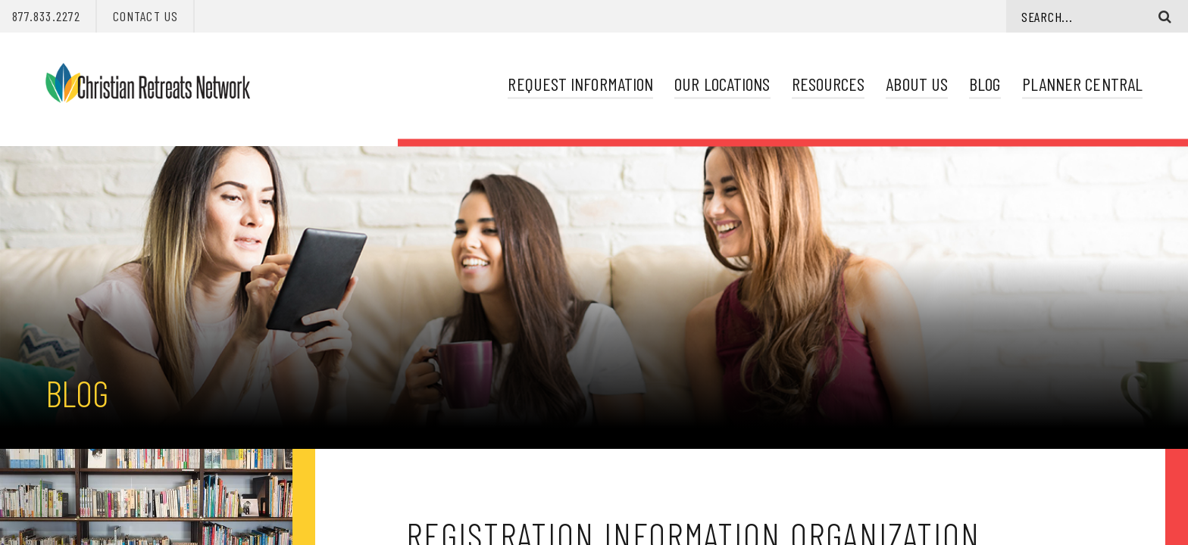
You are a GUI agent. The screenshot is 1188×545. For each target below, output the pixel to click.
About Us (917, 84)
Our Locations (722, 84)
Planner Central (1082, 84)
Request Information (580, 84)
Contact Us (145, 16)
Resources (828, 84)
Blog (984, 84)
